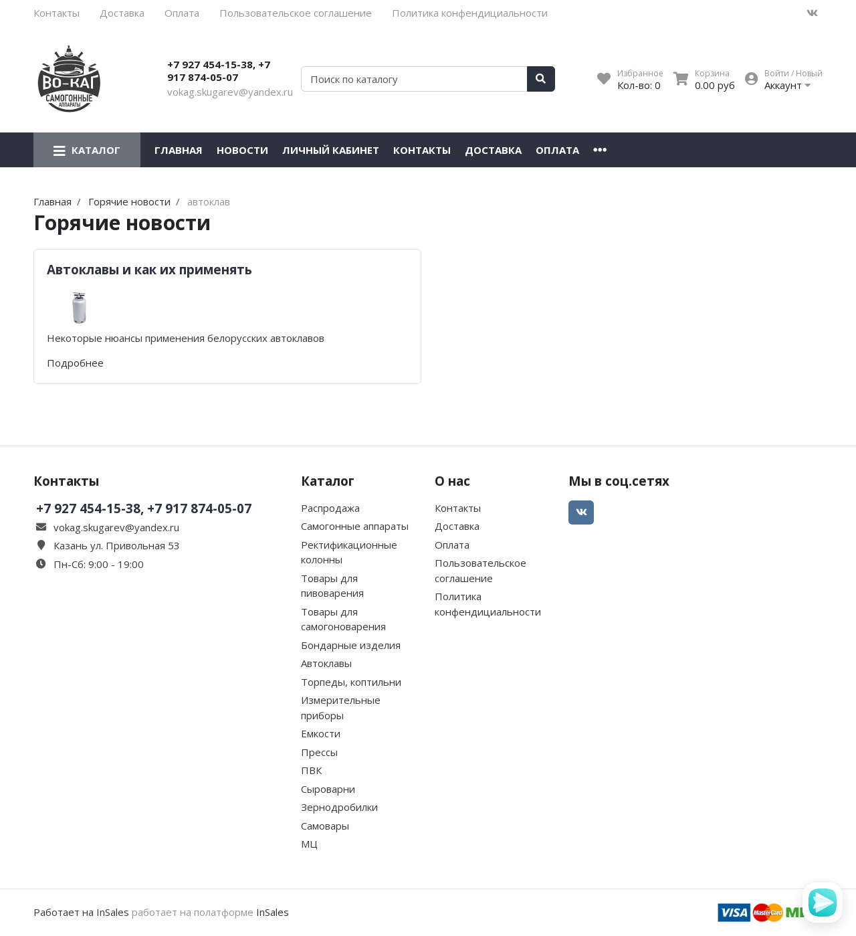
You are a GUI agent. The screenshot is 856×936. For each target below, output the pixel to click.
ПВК (311, 770)
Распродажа (330, 507)
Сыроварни (328, 788)
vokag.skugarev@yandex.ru (230, 91)
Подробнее (75, 362)
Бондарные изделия (351, 645)
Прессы (319, 752)
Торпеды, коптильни (351, 681)
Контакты (56, 12)
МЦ (309, 843)
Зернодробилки (339, 807)
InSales (272, 912)
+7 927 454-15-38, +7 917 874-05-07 (218, 71)
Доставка (122, 12)
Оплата (182, 12)
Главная (178, 150)
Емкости (320, 733)
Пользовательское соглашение (295, 12)
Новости (242, 150)
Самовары (325, 825)
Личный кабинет (330, 150)
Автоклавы (326, 663)
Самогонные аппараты (355, 526)
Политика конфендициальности (470, 12)
